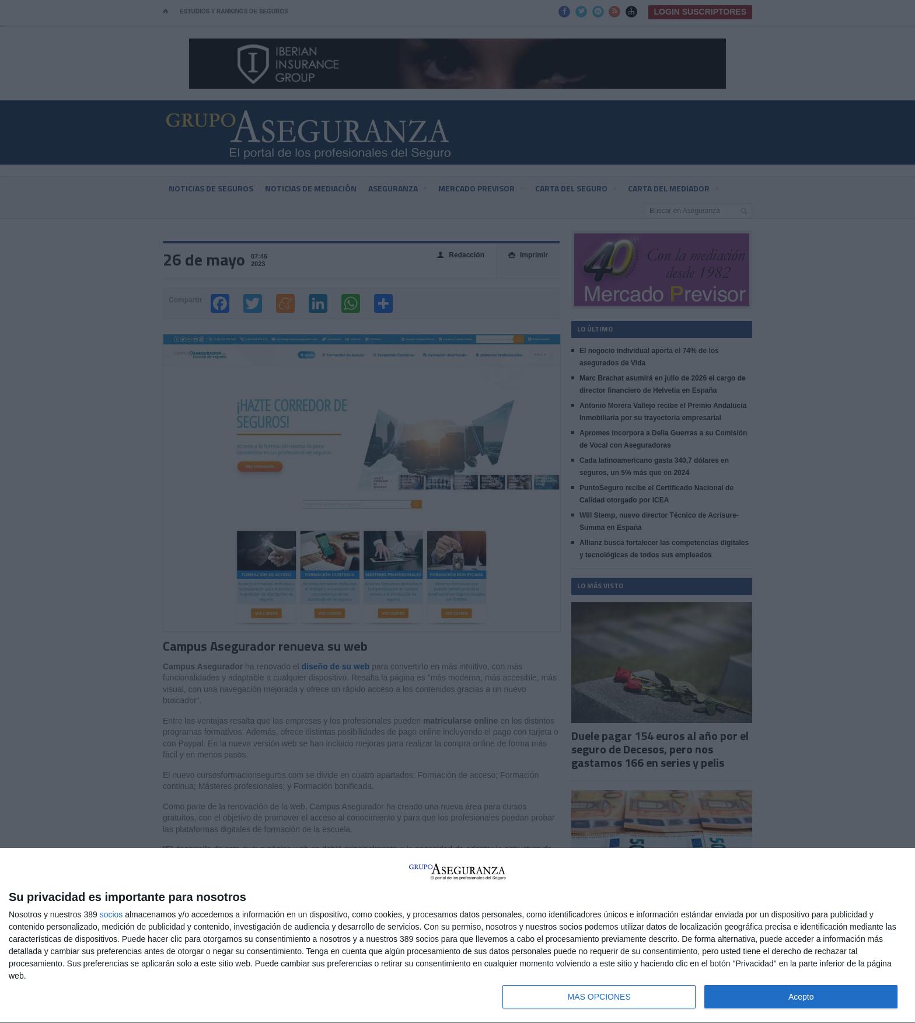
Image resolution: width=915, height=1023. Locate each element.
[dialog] (457, 936)
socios (111, 914)
